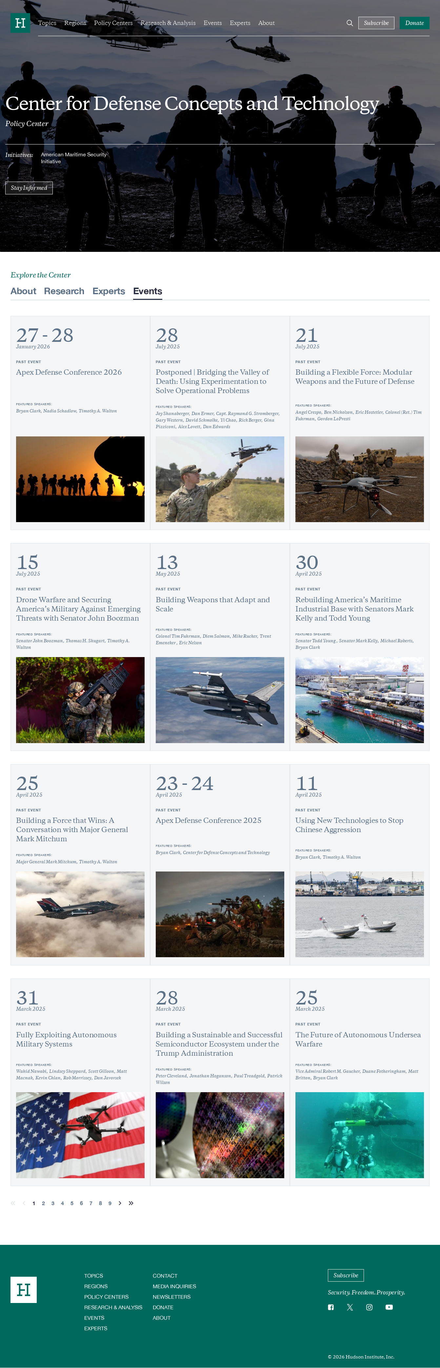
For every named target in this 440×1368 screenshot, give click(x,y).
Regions (75, 23)
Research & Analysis (168, 23)
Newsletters (171, 1296)
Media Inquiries (174, 1286)
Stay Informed (29, 188)
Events (213, 23)
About (266, 23)
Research (64, 290)
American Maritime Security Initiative (74, 157)
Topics (47, 23)
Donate (163, 1307)
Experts (240, 23)
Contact (165, 1275)
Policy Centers (113, 23)
